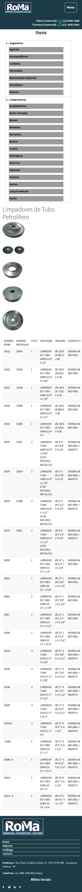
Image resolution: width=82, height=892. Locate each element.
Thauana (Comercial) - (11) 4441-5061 (55, 24)
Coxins (13, 148)
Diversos (15, 162)
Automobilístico (19, 56)
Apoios (14, 120)
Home (6, 841)
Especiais (15, 170)
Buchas (14, 141)
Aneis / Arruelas (19, 113)
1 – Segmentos (14, 43)
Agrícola (14, 49)
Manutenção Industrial (23, 77)
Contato (7, 853)
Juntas (14, 184)
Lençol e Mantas (19, 191)
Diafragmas (16, 155)
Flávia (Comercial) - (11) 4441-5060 (57, 20)
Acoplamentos (18, 106)
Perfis (13, 198)
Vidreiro (14, 92)
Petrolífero (16, 85)
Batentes (15, 127)
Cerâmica (15, 63)
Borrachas (15, 134)
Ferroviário (16, 70)
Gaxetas (14, 177)
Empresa (7, 845)
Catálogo (8, 849)
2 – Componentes (16, 99)
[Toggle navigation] (71, 7)
